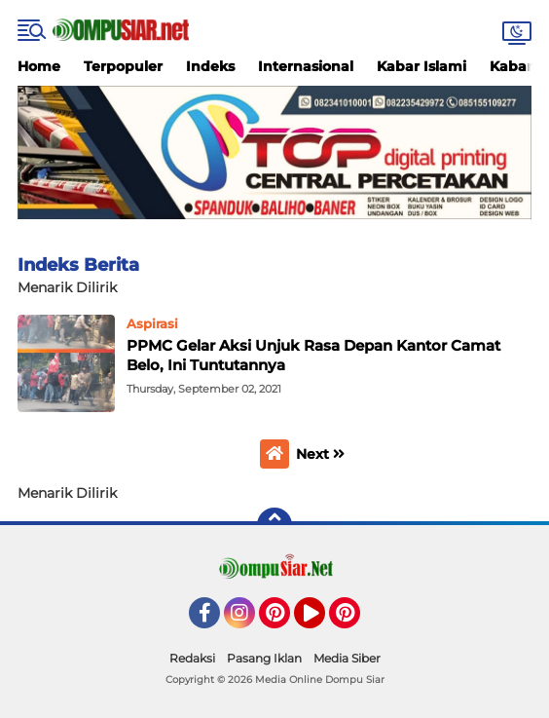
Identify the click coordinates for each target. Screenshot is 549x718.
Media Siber (347, 658)
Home (39, 66)
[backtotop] (274, 525)
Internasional (305, 66)
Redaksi (192, 658)
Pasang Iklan (264, 658)
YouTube (323, 621)
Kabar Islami (421, 66)
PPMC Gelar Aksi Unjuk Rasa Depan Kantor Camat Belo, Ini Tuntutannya (313, 355)
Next (320, 454)
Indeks (210, 66)
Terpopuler (123, 66)
